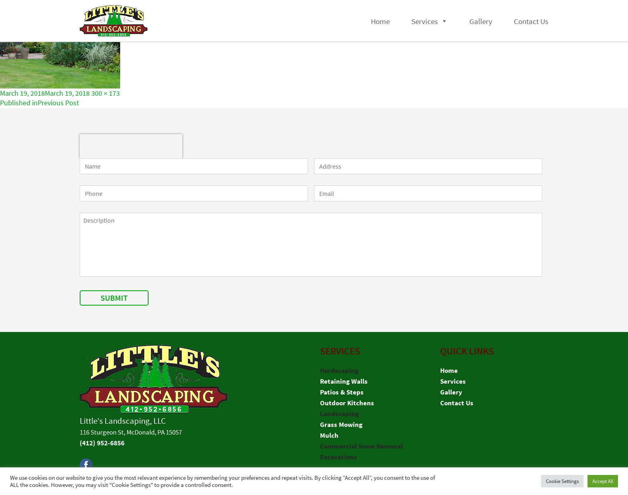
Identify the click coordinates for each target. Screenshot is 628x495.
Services (424, 21)
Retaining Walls (344, 381)
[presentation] (131, 146)
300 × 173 (105, 93)
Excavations (338, 457)
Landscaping (339, 413)
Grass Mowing (341, 424)
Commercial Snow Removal (361, 446)
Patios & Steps (342, 392)
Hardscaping (339, 370)
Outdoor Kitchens (347, 402)
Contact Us (531, 21)
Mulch (329, 435)
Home (380, 21)
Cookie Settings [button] (562, 481)
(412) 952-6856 (102, 443)
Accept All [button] (602, 481)
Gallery (480, 21)
